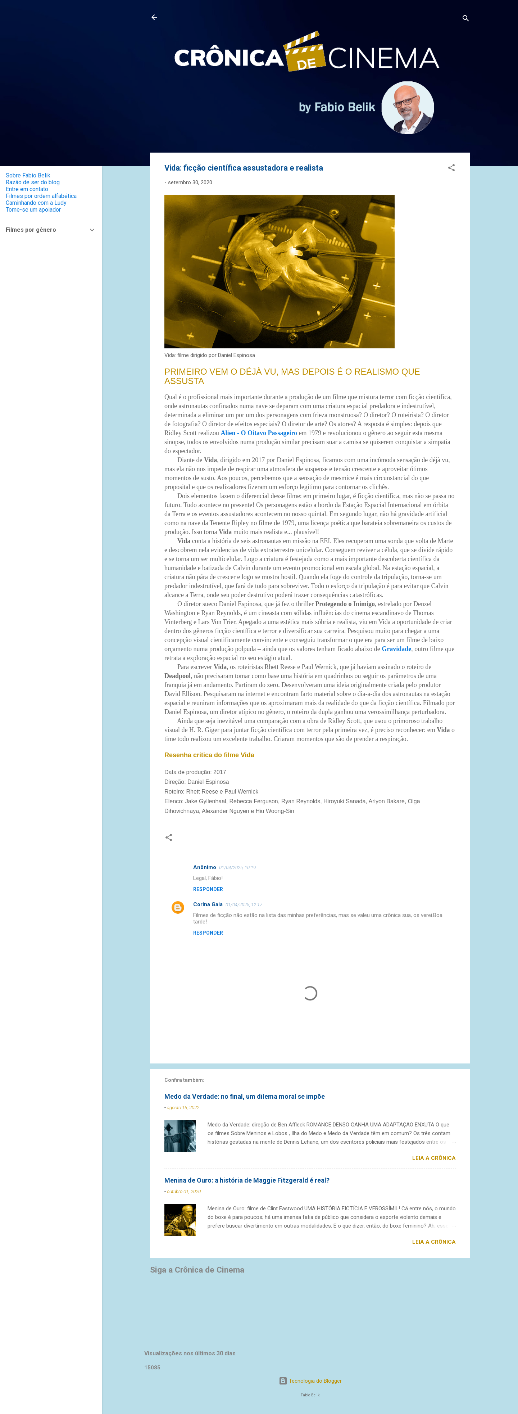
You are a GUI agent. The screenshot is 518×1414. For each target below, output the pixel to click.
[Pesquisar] (466, 20)
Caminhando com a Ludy (36, 202)
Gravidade (396, 648)
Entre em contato (27, 189)
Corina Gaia (208, 904)
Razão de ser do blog (33, 182)
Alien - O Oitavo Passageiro (259, 433)
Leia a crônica (434, 1158)
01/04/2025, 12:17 (244, 904)
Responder (208, 889)
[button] (451, 169)
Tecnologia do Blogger (310, 1381)
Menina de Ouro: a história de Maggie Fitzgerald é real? (247, 1180)
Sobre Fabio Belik (28, 175)
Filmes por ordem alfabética (41, 196)
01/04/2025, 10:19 (237, 867)
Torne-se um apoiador (33, 209)
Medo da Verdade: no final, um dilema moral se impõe (244, 1096)
